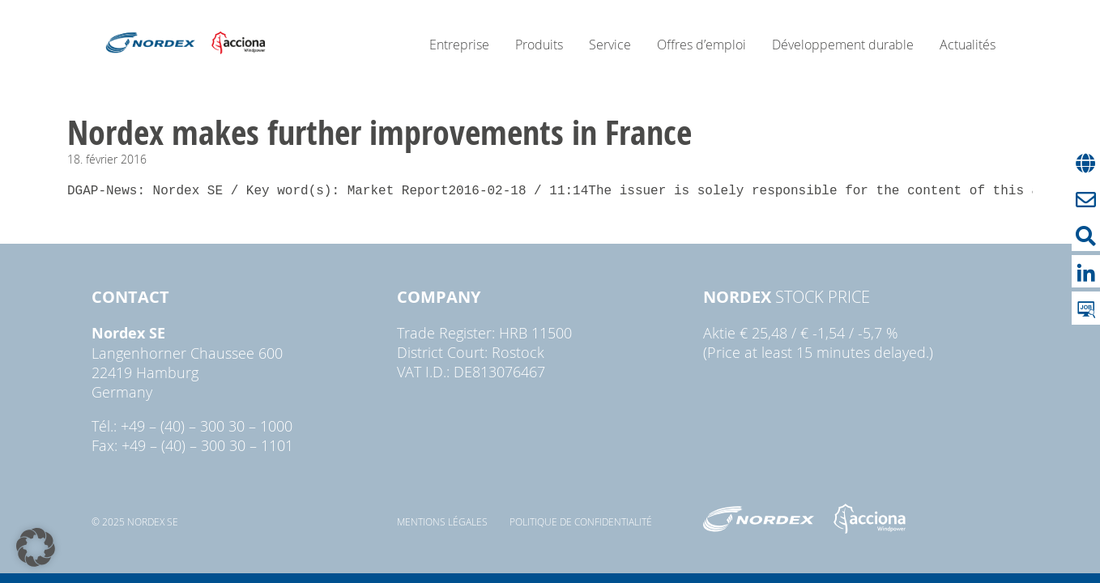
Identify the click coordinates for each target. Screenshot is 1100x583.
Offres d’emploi (701, 44)
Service (610, 44)
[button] (35, 547)
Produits (539, 44)
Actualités (968, 44)
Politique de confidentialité (580, 521)
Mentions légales (442, 521)
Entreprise (459, 44)
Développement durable (843, 44)
